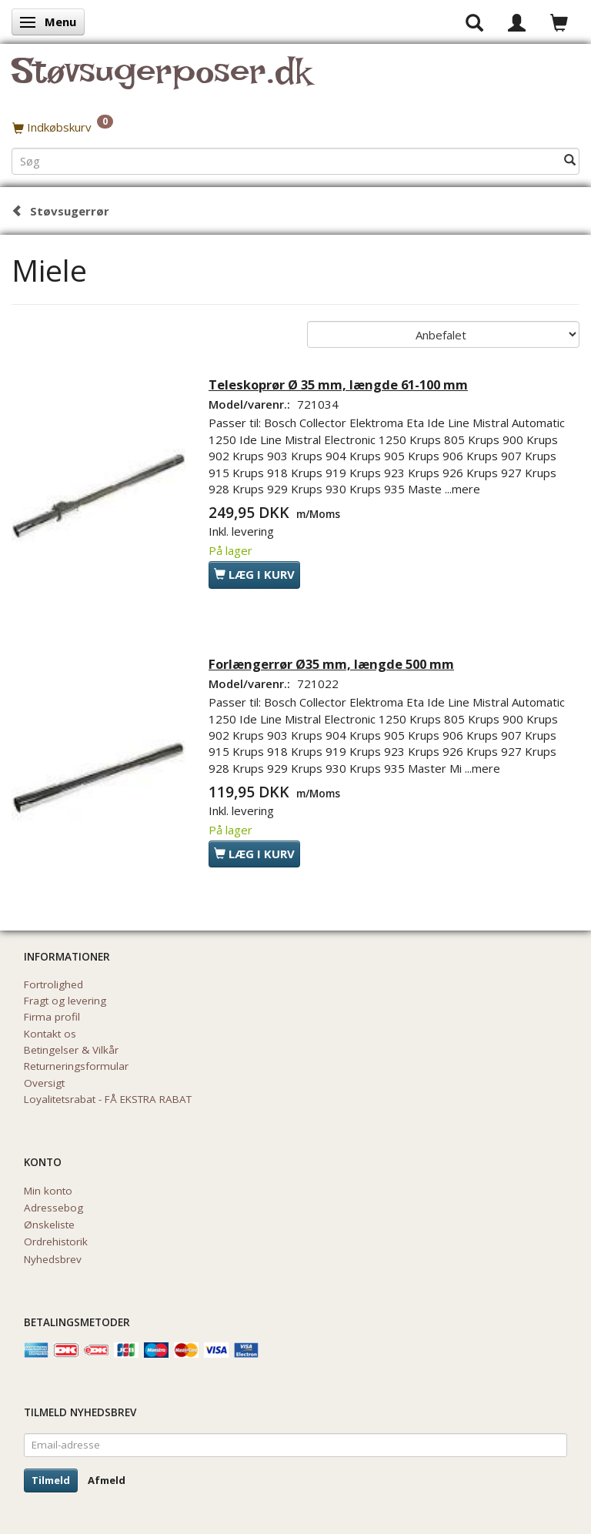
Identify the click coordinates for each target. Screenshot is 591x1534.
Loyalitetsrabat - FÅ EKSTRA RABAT (108, 1099)
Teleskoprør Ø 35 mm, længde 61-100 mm (338, 384)
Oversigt (44, 1083)
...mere (462, 488)
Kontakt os (50, 1034)
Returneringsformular (76, 1066)
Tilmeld (51, 1480)
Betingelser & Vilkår (71, 1050)
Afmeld (106, 1480)
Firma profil (52, 1017)
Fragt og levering (65, 1001)
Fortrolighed (53, 984)
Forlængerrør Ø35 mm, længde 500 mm (331, 664)
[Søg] (570, 160)
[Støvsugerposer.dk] (161, 80)
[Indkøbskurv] (295, 127)
